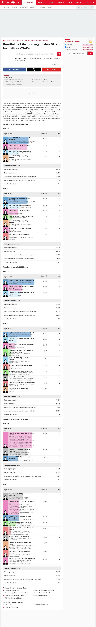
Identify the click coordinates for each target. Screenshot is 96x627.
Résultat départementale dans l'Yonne (17, 593)
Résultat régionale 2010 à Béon (14, 84)
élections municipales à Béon (50, 118)
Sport (40, 2)
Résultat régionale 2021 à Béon (14, 79)
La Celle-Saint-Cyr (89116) (44, 58)
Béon (35, 82)
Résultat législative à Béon (13, 598)
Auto (70, 2)
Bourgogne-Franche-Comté (33, 40)
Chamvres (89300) (29, 58)
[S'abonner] (79, 53)
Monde (42, 7)
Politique (6, 7)
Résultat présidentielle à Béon (14, 595)
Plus (78, 2)
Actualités (28, 2)
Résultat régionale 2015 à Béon (14, 82)
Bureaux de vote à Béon (40, 79)
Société (14, 7)
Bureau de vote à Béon (12, 590)
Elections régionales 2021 (14, 40)
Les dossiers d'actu (71, 49)
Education (33, 7)
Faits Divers (23, 7)
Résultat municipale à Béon (43, 593)
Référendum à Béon (41, 595)
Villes (49, 7)
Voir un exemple (87, 45)
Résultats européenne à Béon (44, 590)
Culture (50, 2)
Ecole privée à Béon (11, 607)
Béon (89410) (9, 605)
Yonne (46, 40)
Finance (61, 2)
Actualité (68, 45)
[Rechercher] (85, 7)
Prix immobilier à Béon (41, 605)
